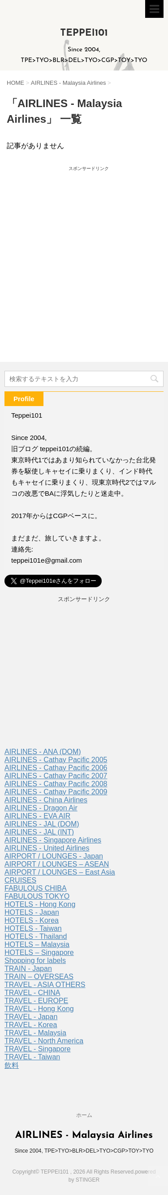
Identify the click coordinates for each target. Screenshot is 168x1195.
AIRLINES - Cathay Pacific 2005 (55, 759)
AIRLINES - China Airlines (45, 800)
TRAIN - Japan (28, 968)
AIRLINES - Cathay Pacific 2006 (55, 768)
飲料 (11, 1065)
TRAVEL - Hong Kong (39, 1008)
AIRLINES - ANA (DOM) (42, 751)
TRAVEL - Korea (30, 1025)
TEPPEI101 (84, 33)
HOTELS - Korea (31, 920)
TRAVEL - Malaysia (35, 1033)
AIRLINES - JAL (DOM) (41, 824)
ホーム (84, 1115)
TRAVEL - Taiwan (32, 1057)
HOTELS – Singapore (39, 952)
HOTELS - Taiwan (33, 928)
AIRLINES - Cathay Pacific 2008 (55, 784)
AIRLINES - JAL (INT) (39, 832)
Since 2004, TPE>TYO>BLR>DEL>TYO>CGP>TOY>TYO (83, 1151)
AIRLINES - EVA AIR (37, 816)
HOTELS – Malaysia (36, 944)
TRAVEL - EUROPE (36, 1000)
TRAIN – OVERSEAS (38, 976)
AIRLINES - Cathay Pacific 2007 (55, 776)
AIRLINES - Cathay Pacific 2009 (55, 792)
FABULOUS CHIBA (35, 888)
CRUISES (20, 880)
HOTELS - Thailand (35, 936)
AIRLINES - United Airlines (46, 848)
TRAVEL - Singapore (37, 1049)
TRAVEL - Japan (30, 1017)
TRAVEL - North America (43, 1041)
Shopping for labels (35, 960)
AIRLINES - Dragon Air (41, 808)
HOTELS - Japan (31, 912)
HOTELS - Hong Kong (39, 904)
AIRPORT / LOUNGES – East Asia (59, 872)
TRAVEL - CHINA (32, 992)
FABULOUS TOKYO (36, 896)
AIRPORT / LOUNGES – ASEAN (56, 864)
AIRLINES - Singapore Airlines (52, 840)
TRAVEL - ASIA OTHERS (45, 984)
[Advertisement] (84, 250)
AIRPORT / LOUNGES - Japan (53, 856)
